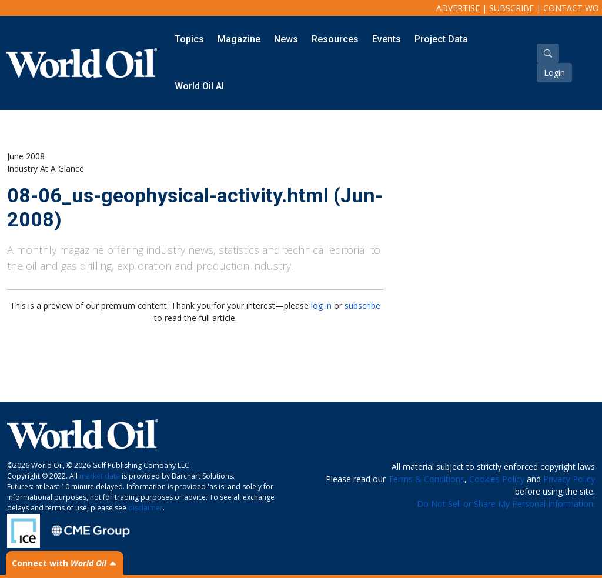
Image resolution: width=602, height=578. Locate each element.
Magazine (239, 39)
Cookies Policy (496, 479)
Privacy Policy (569, 479)
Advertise (458, 8)
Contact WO (571, 8)
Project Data (441, 39)
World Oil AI (199, 86)
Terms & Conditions (426, 479)
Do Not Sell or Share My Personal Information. (506, 503)
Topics (189, 39)
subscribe (362, 305)
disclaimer (145, 508)
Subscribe (511, 8)
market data (99, 476)
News (286, 39)
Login (554, 72)
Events (386, 39)
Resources (335, 39)
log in (321, 305)
